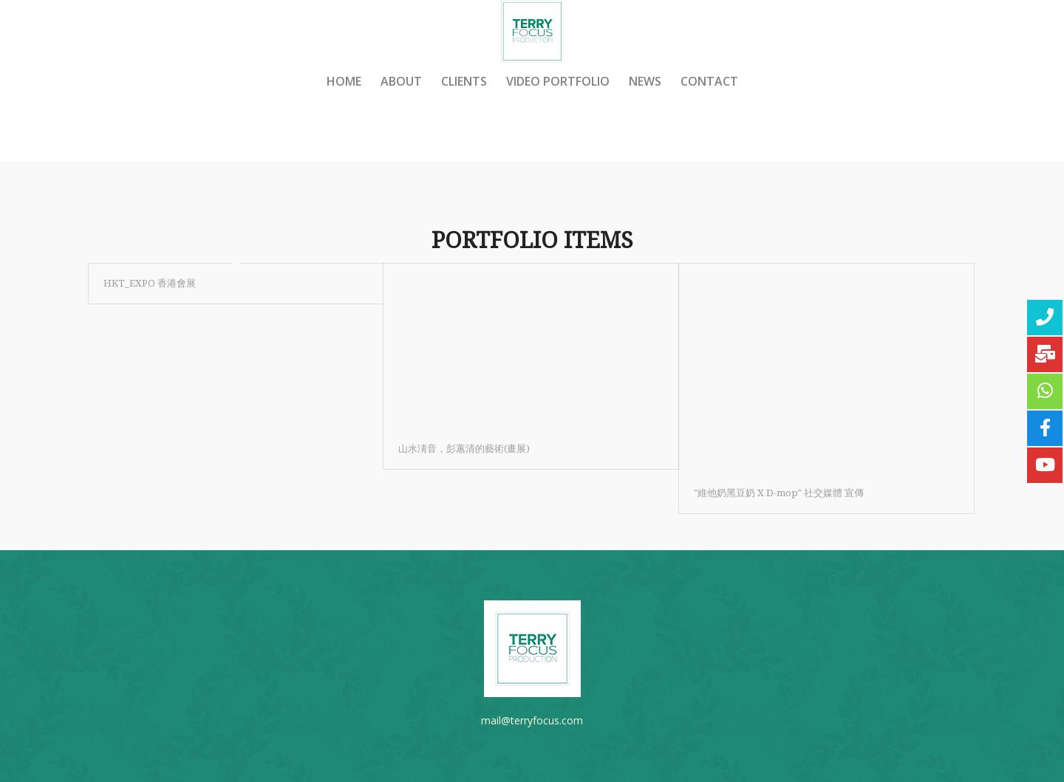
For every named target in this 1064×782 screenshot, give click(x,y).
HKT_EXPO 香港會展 (149, 283)
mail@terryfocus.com (532, 720)
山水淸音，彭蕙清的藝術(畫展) (464, 448)
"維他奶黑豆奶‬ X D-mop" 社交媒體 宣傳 (779, 492)
